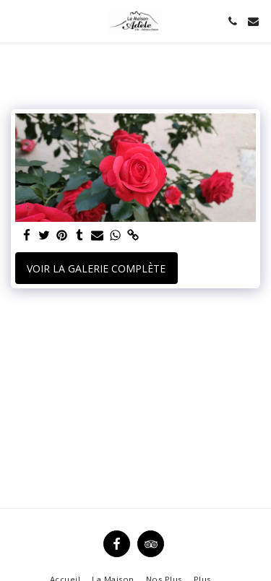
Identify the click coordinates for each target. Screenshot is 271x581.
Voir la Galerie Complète (96, 268)
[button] (16, 20)
